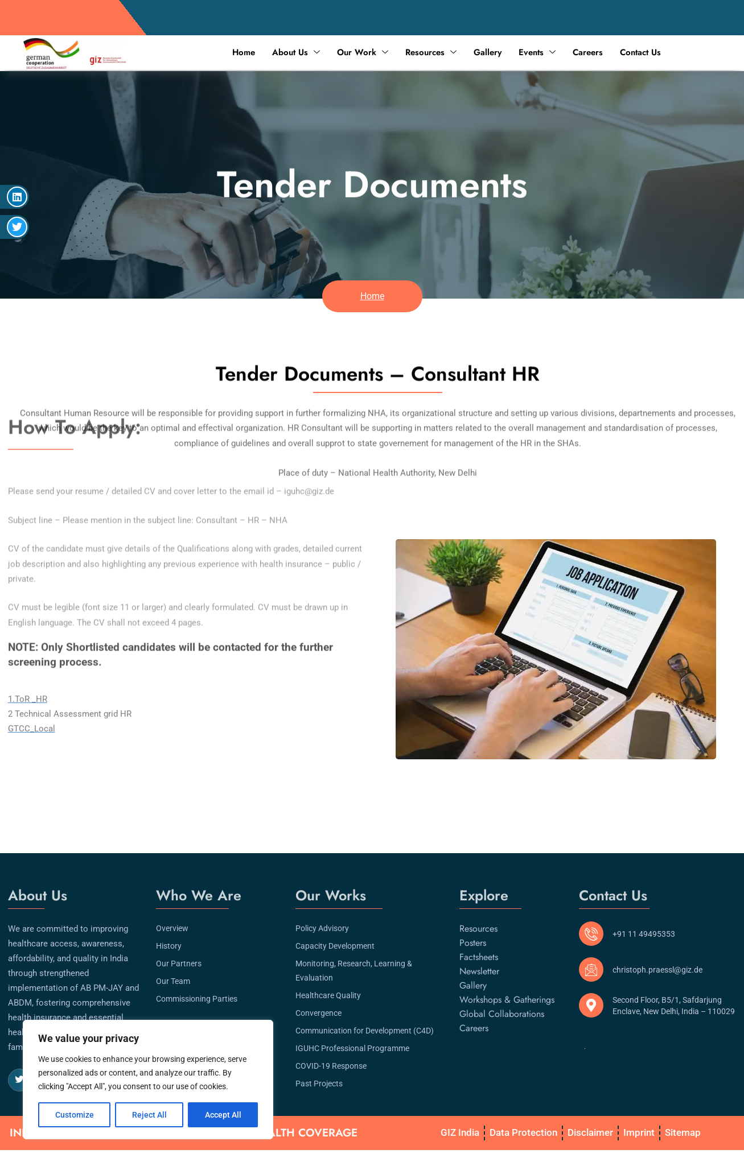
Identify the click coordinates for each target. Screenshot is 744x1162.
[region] (148, 1079)
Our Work (362, 52)
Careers (588, 52)
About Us (296, 52)
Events (537, 52)
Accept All (223, 1114)
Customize (74, 1114)
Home (243, 52)
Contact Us (640, 52)
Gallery (488, 52)
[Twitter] (19, 1075)
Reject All (149, 1114)
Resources (431, 52)
